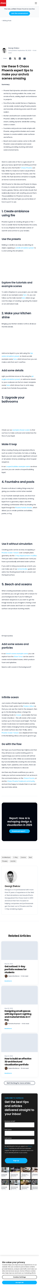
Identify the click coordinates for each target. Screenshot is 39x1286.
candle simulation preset (24, 248)
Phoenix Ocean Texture (10, 553)
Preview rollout (28, 706)
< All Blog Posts (6, 20)
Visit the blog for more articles (19, 1083)
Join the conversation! (19, 13)
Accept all (19, 1282)
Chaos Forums (29, 778)
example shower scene (21, 430)
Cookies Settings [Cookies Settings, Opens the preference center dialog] (19, 1277)
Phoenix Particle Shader (23, 507)
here (24, 295)
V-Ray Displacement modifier (26, 555)
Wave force (18, 656)
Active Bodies (22, 569)
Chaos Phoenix (26, 168)
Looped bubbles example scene (18, 466)
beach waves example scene (17, 653)
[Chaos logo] (3, 3)
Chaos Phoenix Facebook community (21, 781)
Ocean (18, 715)
